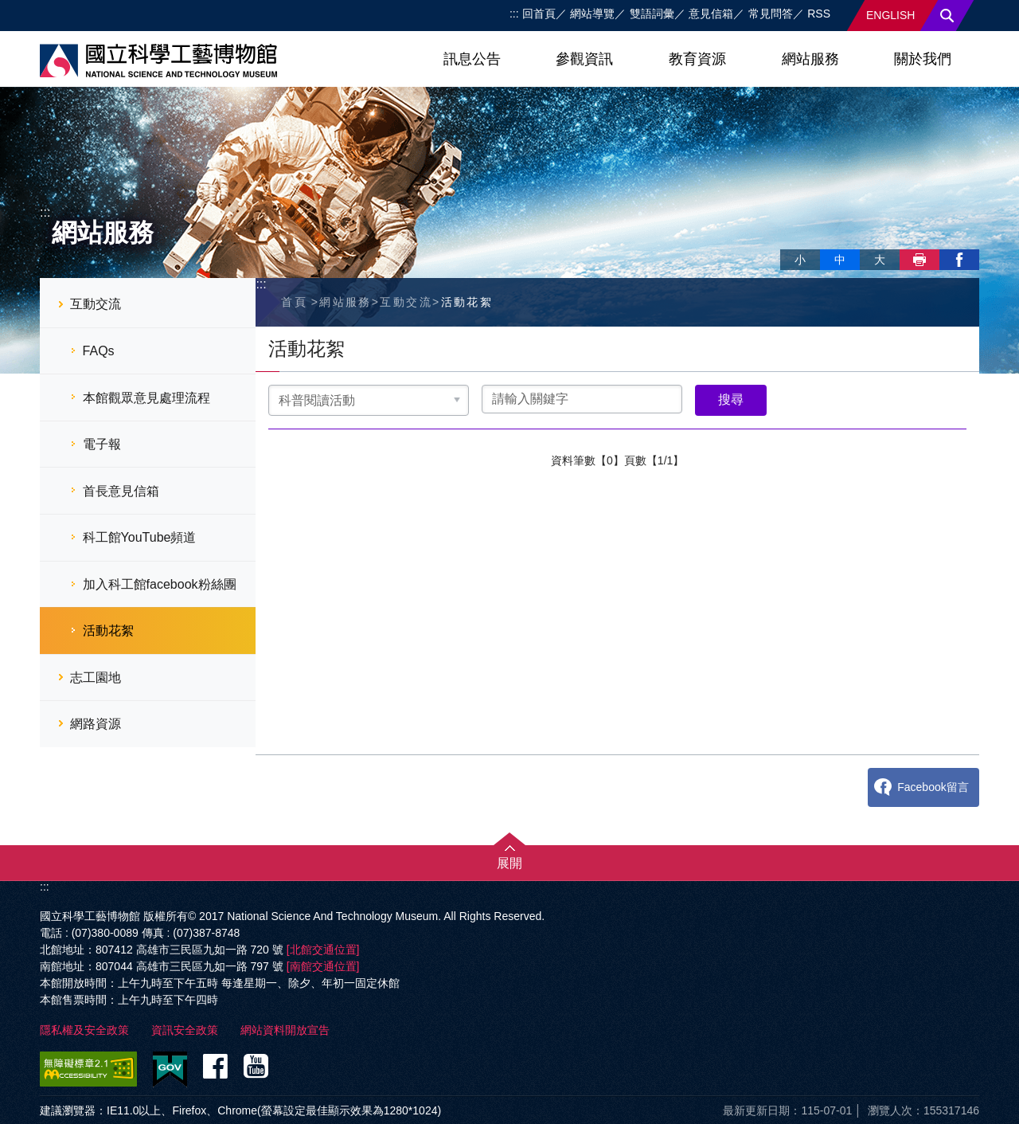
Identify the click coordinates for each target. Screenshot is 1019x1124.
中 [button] (839, 259)
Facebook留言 (932, 787)
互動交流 (95, 304)
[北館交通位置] (323, 949)
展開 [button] (509, 863)
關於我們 (922, 59)
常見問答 (770, 13)
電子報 (102, 444)
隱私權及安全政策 (84, 1030)
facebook (959, 259)
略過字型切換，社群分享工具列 (786, 243)
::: (514, 13)
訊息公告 (472, 59)
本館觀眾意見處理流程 (146, 398)
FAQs (99, 351)
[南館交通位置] (323, 966)
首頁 (294, 302)
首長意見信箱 (121, 491)
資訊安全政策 (184, 1030)
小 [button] (800, 259)
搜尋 (947, 15)
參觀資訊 (584, 59)
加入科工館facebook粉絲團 (159, 584)
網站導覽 (592, 13)
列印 (919, 259)
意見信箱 (711, 13)
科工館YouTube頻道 (140, 537)
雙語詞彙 (652, 13)
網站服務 (810, 59)
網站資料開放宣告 (285, 1030)
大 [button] (879, 259)
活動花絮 (108, 630)
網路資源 (95, 723)
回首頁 (539, 13)
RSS (818, 13)
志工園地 (95, 677)
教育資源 (697, 59)
